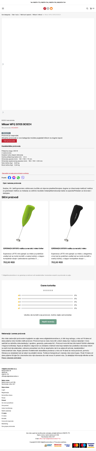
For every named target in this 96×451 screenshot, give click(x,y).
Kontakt (4, 425)
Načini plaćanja (6, 417)
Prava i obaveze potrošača (11, 364)
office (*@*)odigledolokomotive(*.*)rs (50, 445)
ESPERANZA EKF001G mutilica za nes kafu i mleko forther (23, 255)
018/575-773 (36, 2)
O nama (4, 422)
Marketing (5, 430)
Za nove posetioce (7, 409)
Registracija (5, 399)
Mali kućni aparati (25, 14)
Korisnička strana (7, 401)
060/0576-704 (61, 2)
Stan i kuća (15, 14)
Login (3, 396)
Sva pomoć (5, 412)
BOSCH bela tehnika (8, 127)
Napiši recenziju (48, 328)
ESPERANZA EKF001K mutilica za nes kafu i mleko (68, 255)
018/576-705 (52, 2)
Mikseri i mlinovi (37, 14)
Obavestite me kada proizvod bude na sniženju (15, 180)
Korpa (3, 404)
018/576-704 (44, 2)
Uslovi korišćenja (7, 414)
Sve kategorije (6, 14)
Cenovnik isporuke (7, 427)
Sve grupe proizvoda (8, 433)
